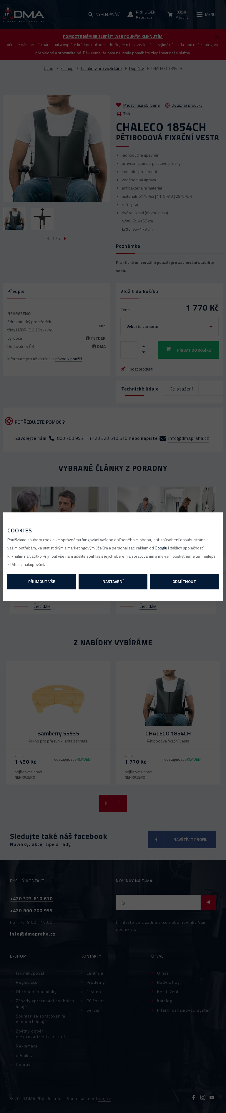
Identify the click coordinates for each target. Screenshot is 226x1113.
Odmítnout (184, 581)
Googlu (161, 548)
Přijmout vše (41, 581)
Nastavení (113, 581)
